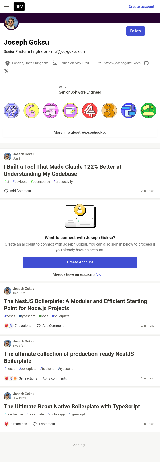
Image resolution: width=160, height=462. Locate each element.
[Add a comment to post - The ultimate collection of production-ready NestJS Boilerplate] (20, 378)
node (43, 316)
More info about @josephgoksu (80, 132)
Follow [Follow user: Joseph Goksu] (135, 31)
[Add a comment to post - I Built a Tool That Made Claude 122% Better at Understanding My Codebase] (17, 191)
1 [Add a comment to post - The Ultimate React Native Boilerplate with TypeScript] (43, 424)
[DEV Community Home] (19, 6)
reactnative (13, 414)
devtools (20, 181)
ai (6, 181)
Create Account (80, 262)
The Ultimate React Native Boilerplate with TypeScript (72, 406)
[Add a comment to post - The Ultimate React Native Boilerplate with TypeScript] (15, 424)
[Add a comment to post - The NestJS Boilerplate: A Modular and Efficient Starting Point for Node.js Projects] (17, 325)
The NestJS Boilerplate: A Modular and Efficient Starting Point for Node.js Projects (75, 305)
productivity (63, 181)
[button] (12, 110)
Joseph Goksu (23, 154)
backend (47, 368)
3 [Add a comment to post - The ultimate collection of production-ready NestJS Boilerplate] (54, 378)
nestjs (9, 316)
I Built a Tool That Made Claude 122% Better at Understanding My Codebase (62, 170)
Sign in (101, 274)
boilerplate (60, 316)
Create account (141, 6)
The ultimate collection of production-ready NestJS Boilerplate (69, 357)
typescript (27, 316)
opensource (40, 181)
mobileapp (56, 414)
